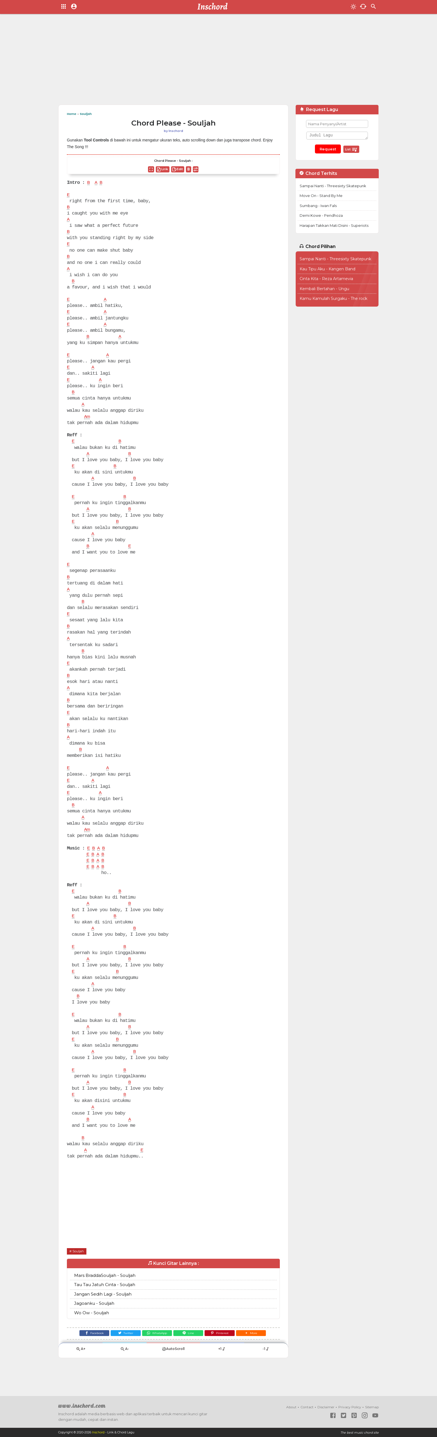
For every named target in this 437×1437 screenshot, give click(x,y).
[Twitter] (123, 1355)
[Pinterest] (223, 1355)
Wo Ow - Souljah (91, 1333)
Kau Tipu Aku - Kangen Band (327, 268)
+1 (222, 1371)
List (351, 149)
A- (124, 1372)
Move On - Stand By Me (321, 195)
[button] (256, 1355)
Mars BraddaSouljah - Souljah (104, 1296)
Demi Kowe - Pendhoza (321, 215)
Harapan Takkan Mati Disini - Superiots (334, 225)
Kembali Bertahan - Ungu (324, 288)
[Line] (189, 1355)
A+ (81, 1372)
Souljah (79, 1272)
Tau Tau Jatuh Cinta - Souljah (104, 1305)
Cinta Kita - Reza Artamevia (326, 278)
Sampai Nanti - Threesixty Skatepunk (333, 186)
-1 (266, 1371)
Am (87, 422)
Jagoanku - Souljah (94, 1324)
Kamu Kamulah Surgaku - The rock (333, 298)
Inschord (98, 1432)
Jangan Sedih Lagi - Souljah (103, 1314)
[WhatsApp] (156, 1355)
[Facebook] (89, 1355)
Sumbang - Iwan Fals (318, 205)
